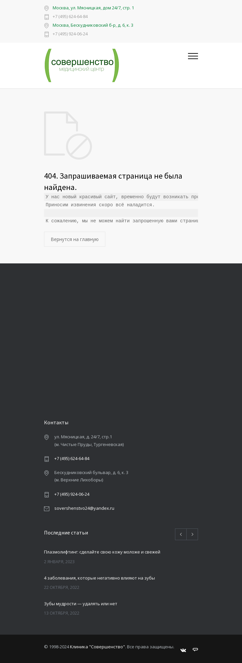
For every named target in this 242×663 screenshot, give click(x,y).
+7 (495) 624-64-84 (70, 16)
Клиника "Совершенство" (97, 647)
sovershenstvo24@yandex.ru (84, 508)
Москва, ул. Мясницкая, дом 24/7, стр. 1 (93, 8)
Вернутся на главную (75, 239)
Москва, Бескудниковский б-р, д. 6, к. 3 (93, 25)
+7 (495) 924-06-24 (70, 34)
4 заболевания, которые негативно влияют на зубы (99, 578)
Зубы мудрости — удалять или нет (80, 604)
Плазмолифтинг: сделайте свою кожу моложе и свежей (102, 552)
